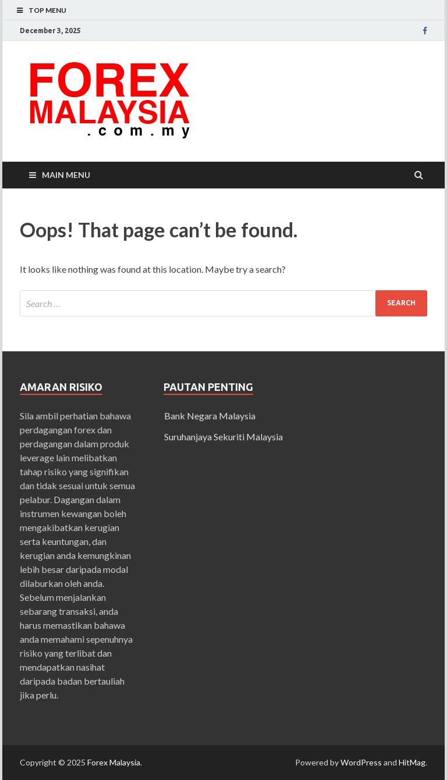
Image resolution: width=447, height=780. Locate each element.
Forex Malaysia (113, 762)
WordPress (361, 762)
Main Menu (66, 175)
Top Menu (47, 10)
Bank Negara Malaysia (210, 415)
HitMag (412, 762)
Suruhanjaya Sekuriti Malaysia (223, 436)
